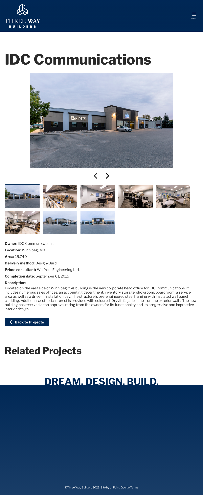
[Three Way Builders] (23, 16)
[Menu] (194, 16)
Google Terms (129, 487)
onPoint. (115, 487)
